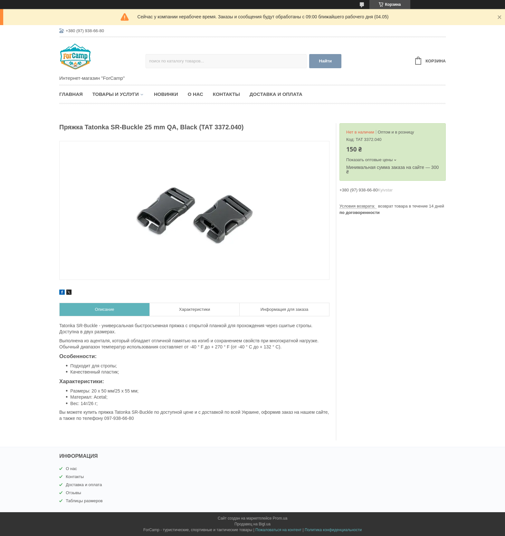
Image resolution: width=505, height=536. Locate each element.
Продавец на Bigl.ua (252, 524)
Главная (71, 94)
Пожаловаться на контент (278, 530)
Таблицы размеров (84, 500)
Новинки (166, 94)
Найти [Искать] (325, 61)
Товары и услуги (115, 94)
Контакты (226, 94)
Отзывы (73, 492)
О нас (195, 94)
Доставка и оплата (276, 94)
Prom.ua (280, 518)
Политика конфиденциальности (333, 530)
